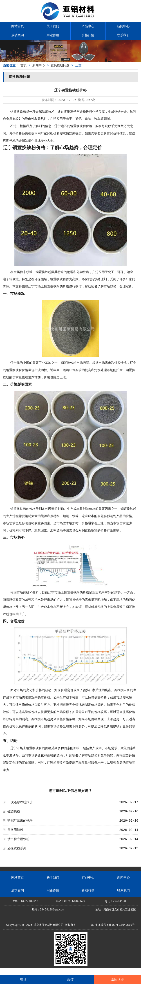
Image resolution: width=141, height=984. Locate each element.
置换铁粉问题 (60, 65)
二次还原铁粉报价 (20, 802)
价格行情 (88, 35)
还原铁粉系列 (16, 848)
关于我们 (53, 26)
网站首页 (17, 26)
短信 (70, 979)
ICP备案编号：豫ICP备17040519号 (112, 925)
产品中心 (88, 26)
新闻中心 (123, 26)
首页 (23, 65)
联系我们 (123, 35)
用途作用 (53, 35)
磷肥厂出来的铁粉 (20, 821)
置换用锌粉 (15, 830)
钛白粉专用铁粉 (18, 839)
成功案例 (17, 35)
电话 (23, 979)
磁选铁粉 (13, 811)
